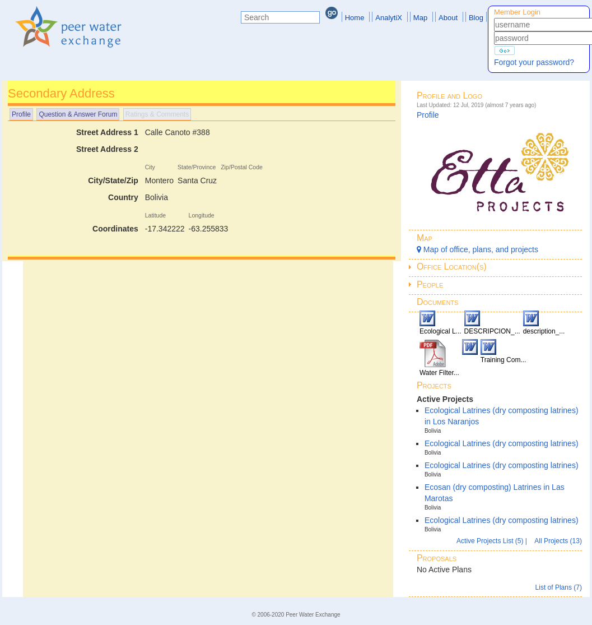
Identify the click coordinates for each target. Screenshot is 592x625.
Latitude (155, 215)
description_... (544, 331)
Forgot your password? (534, 62)
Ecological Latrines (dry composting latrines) (502, 443)
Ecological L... (440, 331)
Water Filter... (439, 373)
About (448, 17)
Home (355, 17)
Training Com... (503, 360)
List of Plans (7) (558, 587)
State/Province (197, 167)
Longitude (202, 215)
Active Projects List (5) (490, 541)
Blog (476, 17)
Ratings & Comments (157, 114)
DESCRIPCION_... (492, 331)
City (150, 167)
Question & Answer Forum (78, 114)
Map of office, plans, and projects (477, 249)
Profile (21, 114)
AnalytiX (388, 17)
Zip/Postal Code (242, 167)
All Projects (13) (558, 541)
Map (420, 17)
